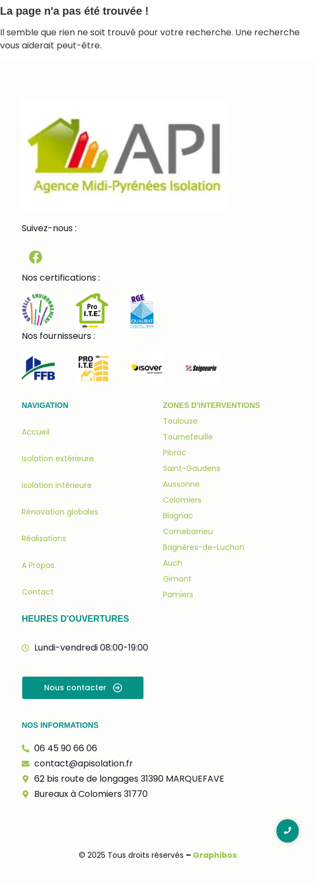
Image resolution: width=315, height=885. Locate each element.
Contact (38, 591)
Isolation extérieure (58, 458)
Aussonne (181, 484)
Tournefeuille (188, 436)
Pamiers (178, 594)
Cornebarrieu (188, 531)
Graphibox (215, 855)
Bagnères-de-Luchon (203, 547)
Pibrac (174, 452)
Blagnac (178, 515)
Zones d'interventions (211, 405)
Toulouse (180, 421)
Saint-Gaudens (191, 468)
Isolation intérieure (57, 485)
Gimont (177, 578)
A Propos (38, 565)
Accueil (35, 431)
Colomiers (182, 499)
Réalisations (44, 538)
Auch (172, 563)
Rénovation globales (60, 511)
